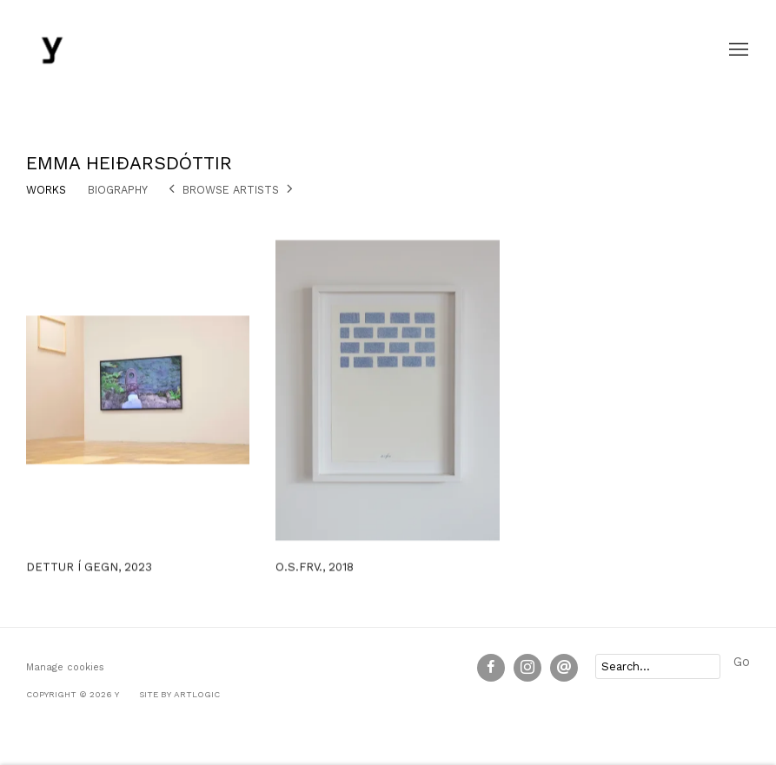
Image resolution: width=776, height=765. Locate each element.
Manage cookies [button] (65, 667)
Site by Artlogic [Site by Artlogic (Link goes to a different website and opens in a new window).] (179, 694)
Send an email (564, 668)
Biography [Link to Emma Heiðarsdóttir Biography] (118, 189)
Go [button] (741, 662)
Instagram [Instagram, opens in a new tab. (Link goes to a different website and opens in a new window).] (527, 668)
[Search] (657, 666)
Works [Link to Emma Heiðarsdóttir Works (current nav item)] (46, 189)
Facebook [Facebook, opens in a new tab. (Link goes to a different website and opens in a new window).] (491, 668)
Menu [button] (737, 50)
